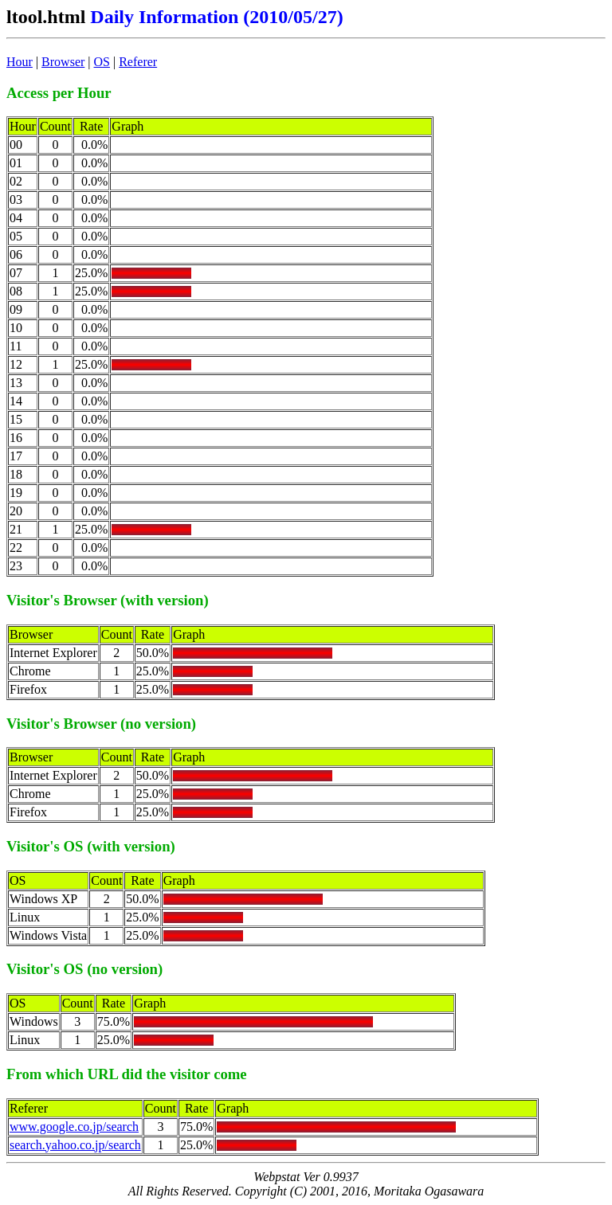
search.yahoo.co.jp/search (75, 1145)
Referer (138, 61)
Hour (19, 61)
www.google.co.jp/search (74, 1126)
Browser (62, 61)
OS (102, 61)
